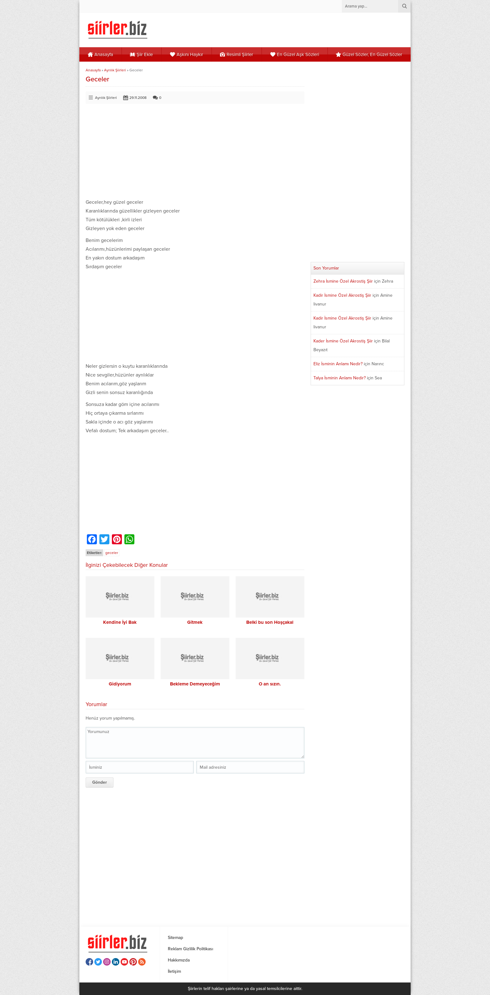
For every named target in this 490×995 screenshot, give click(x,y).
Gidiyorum (120, 684)
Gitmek (194, 622)
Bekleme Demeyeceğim (195, 684)
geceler (111, 553)
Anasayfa (93, 70)
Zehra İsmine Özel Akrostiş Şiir (343, 281)
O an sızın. (270, 684)
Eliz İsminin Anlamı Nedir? (337, 364)
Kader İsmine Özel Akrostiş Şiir (343, 341)
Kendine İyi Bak (120, 622)
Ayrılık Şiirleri (115, 70)
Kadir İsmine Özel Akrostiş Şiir (342, 295)
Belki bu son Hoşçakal (269, 622)
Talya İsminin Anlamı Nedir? (339, 378)
